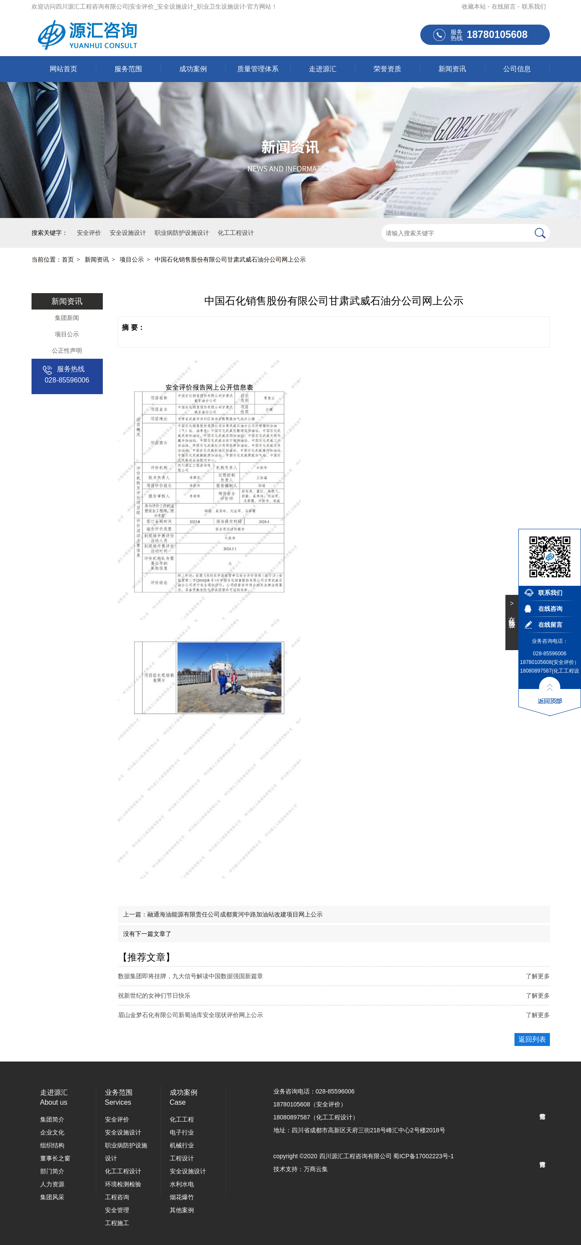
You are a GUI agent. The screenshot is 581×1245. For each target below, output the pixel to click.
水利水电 (182, 1184)
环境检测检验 (123, 1184)
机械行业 (182, 1145)
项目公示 (132, 259)
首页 (68, 259)
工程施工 (117, 1223)
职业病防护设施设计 (126, 1152)
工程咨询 (117, 1197)
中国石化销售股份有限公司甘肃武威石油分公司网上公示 (230, 259)
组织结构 (52, 1145)
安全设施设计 (123, 1132)
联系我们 (534, 6)
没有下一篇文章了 (147, 933)
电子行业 (182, 1132)
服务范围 (128, 69)
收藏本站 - (476, 6)
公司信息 (517, 69)
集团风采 (52, 1197)
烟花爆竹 (182, 1197)
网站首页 (63, 69)
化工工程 (182, 1119)
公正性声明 (67, 350)
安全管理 (117, 1210)
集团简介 (52, 1119)
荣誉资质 (387, 69)
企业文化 (52, 1132)
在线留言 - (506, 6)
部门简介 (52, 1171)
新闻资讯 (452, 69)
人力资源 (52, 1184)
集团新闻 (67, 317)
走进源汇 (323, 69)
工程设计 (182, 1158)
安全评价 (117, 1119)
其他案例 (182, 1210)
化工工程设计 (123, 1171)
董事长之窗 (55, 1158)
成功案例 (193, 69)
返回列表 (532, 1039)
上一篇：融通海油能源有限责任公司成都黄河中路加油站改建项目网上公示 (223, 914)
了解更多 (538, 976)
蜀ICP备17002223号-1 (423, 1156)
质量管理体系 (258, 69)
